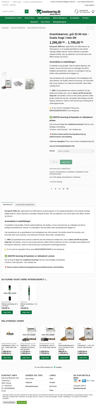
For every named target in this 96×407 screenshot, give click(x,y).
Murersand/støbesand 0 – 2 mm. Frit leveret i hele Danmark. (66, 347)
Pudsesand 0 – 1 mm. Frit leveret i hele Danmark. (86, 346)
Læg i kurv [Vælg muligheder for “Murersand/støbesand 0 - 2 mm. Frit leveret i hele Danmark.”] (64, 357)
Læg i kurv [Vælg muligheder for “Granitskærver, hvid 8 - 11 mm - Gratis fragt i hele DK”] (7, 357)
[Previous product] (92, 28)
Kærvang (59, 181)
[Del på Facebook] (51, 189)
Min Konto (53, 386)
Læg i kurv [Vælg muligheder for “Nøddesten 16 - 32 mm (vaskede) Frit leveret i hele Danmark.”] (26, 357)
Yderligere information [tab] (25, 204)
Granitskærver (18, 28)
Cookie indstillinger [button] (9, 402)
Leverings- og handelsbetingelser (33, 2)
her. (93, 141)
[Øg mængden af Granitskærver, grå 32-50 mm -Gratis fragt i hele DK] (57, 162)
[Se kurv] (92, 11)
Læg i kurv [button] (26, 312)
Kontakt (52, 382)
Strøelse (86, 18)
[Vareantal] (54, 162)
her (73, 146)
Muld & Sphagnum (60, 18)
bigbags (59, 177)
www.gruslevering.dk (55, 174)
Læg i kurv (66, 162)
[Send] (26, 11)
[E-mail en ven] (59, 189)
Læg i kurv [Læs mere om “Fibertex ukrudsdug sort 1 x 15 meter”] (7, 312)
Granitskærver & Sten (14, 18)
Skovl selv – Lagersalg (9, 5)
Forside (5, 28)
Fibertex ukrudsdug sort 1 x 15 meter (10, 305)
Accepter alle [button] (22, 402)
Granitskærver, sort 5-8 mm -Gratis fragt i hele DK (48, 346)
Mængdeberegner (59, 22)
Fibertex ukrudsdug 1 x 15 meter (28, 305)
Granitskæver (76, 177)
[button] (4, 74)
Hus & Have (46, 22)
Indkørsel (29, 382)
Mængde (52, 151)
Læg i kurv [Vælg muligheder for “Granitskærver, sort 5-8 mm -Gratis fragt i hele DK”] (45, 357)
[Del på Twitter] (55, 189)
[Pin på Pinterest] (63, 189)
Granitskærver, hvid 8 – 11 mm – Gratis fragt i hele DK (10, 347)
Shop (51, 378)
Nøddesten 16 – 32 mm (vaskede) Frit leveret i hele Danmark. (28, 347)
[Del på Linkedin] (67, 189)
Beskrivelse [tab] (7, 204)
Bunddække (75, 18)
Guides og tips (17, 2)
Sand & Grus (30, 18)
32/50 (54, 177)
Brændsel (34, 22)
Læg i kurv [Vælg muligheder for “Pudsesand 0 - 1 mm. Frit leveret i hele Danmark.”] (83, 357)
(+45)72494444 (9, 388)
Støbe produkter (44, 18)
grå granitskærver (67, 177)
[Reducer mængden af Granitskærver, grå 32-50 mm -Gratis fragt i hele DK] (51, 162)
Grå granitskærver (36, 28)
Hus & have (30, 378)
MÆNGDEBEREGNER (58, 110)
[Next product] (88, 28)
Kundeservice (6, 2)
